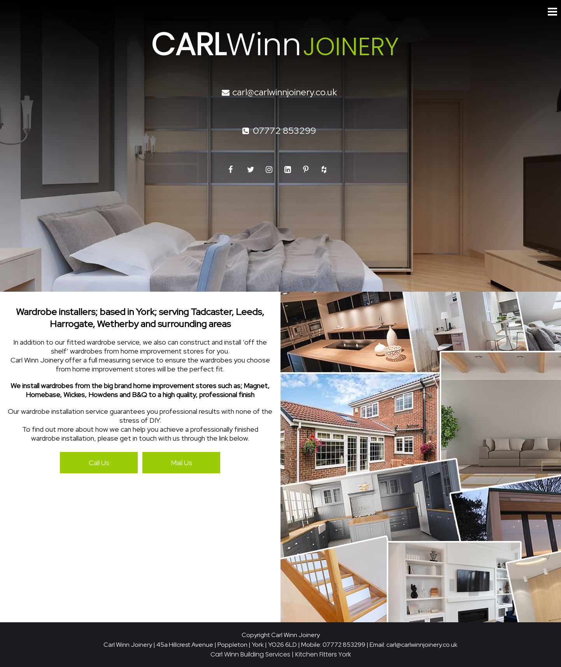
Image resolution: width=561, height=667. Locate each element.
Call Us (99, 462)
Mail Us (181, 462)
